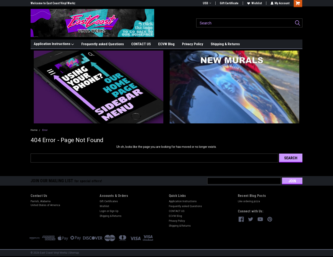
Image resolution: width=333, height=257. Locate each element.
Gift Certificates (109, 201)
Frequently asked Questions (102, 44)
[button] (98, 87)
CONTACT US (141, 44)
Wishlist (254, 3)
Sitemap (74, 252)
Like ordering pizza (249, 201)
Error (45, 130)
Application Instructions (54, 44)
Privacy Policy (192, 44)
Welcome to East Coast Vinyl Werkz (53, 3)
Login (103, 211)
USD (207, 3)
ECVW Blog (166, 44)
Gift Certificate (229, 3)
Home (34, 130)
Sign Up (114, 211)
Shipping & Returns (225, 44)
